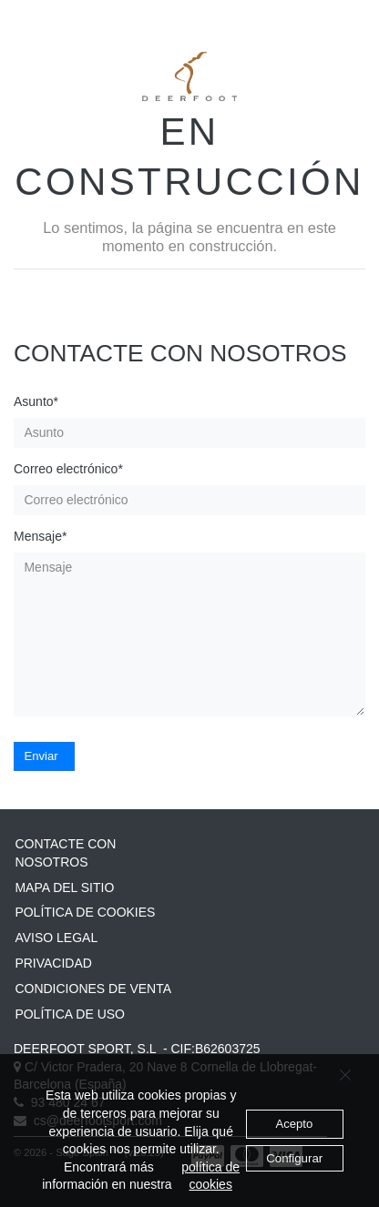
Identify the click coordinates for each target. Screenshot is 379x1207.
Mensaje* (40, 536)
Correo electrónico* (68, 469)
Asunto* (36, 401)
